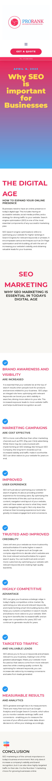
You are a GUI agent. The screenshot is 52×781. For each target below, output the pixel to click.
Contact (26, 746)
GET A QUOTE (26, 51)
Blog (26, 750)
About (26, 742)
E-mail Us (26, 761)
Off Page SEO (26, 728)
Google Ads (26, 732)
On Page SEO (26, 724)
